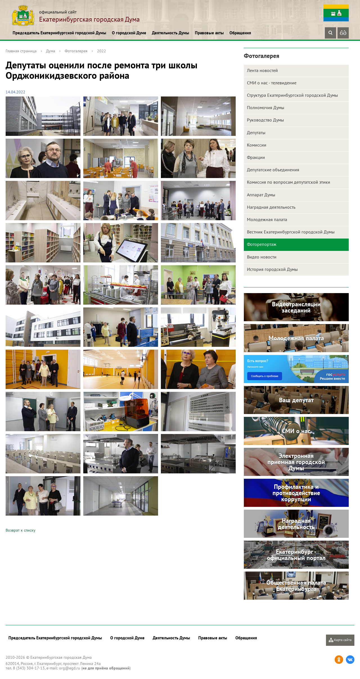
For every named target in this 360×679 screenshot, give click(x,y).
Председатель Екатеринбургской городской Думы (59, 32)
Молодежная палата (267, 219)
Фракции (256, 157)
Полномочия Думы (265, 107)
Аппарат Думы (261, 194)
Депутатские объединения (273, 169)
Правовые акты (209, 32)
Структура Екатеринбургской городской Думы (292, 95)
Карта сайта (340, 640)
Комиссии (256, 145)
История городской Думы (272, 269)
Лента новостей (262, 70)
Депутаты (256, 132)
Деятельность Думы (170, 32)
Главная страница (21, 50)
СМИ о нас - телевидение (271, 83)
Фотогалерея (76, 50)
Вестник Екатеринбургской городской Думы (291, 232)
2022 (101, 50)
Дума (50, 50)
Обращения (240, 32)
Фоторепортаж (261, 244)
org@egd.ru (69, 668)
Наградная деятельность (271, 207)
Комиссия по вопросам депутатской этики (288, 182)
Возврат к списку (20, 530)
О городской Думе (129, 32)
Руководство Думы (265, 120)
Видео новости (261, 257)
